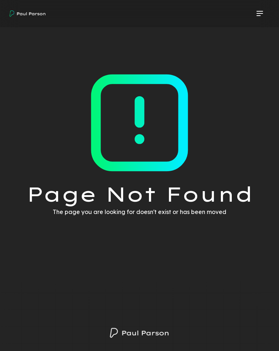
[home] (27, 14)
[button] (259, 14)
